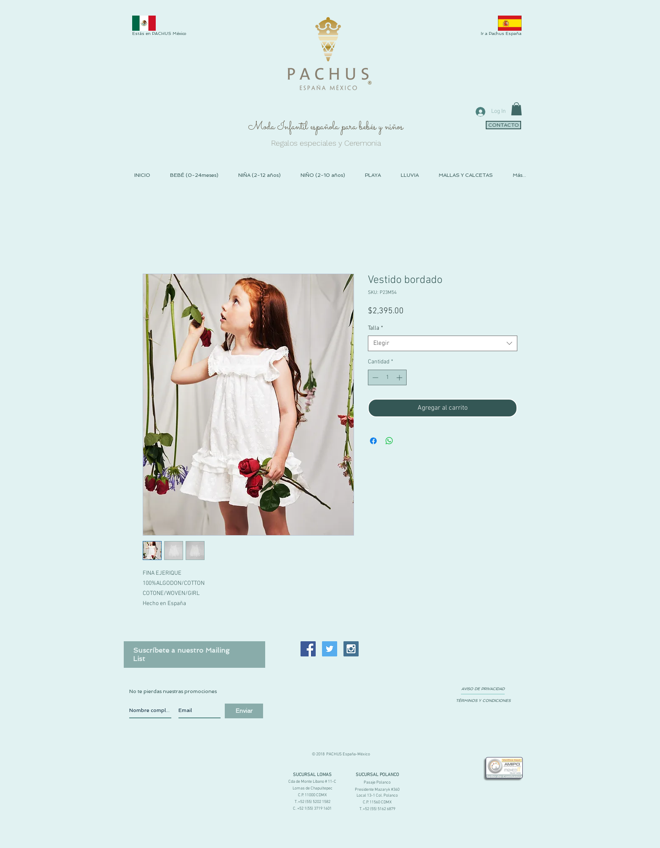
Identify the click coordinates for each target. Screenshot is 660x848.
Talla (375, 328)
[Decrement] (374, 377)
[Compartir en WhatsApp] (389, 441)
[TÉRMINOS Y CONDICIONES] (483, 700)
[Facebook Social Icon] (308, 648)
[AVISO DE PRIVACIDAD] (482, 689)
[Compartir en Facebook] (373, 441)
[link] (516, 108)
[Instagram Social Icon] (351, 648)
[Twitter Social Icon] (329, 648)
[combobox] (442, 344)
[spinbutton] (387, 377)
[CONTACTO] (503, 125)
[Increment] (400, 377)
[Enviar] (244, 711)
